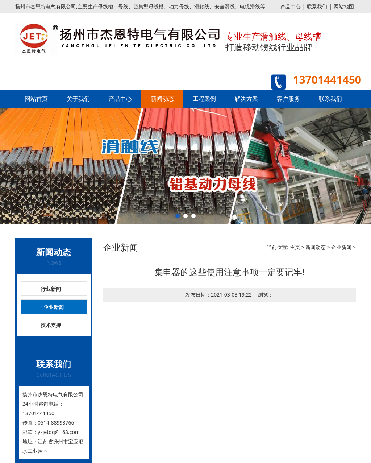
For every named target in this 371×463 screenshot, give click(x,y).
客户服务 (288, 99)
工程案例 (204, 99)
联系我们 (317, 6)
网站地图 (344, 6)
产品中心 (290, 6)
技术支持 (51, 325)
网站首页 (36, 99)
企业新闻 (53, 306)
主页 (295, 247)
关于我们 (78, 99)
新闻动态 (162, 99)
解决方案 (246, 99)
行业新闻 (51, 288)
